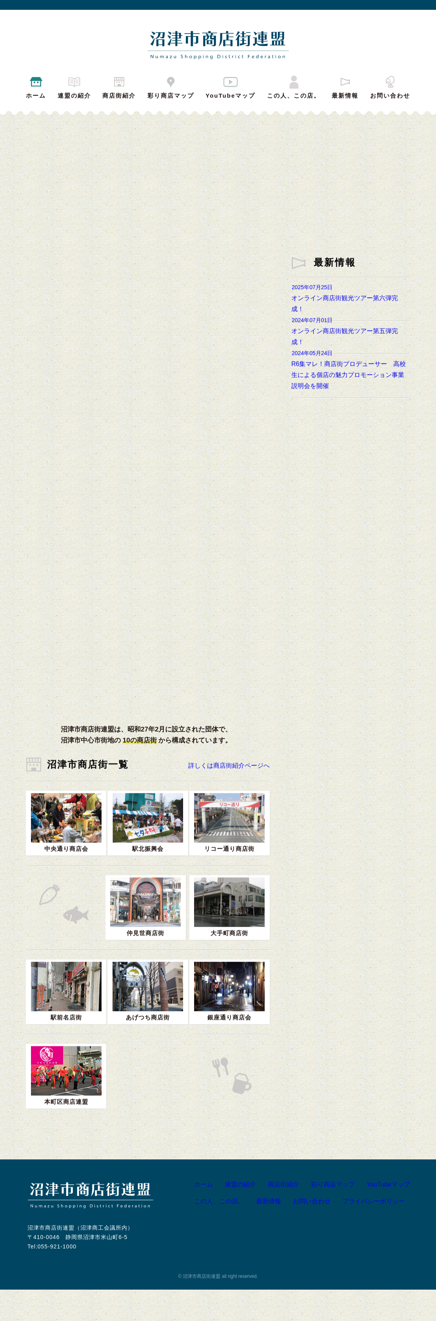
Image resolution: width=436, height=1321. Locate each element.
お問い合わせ (390, 86)
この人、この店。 (293, 86)
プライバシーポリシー (367, 1232)
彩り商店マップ (170, 86)
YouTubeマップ (230, 86)
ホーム (36, 86)
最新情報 (345, 86)
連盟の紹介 (74, 86)
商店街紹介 (119, 86)
